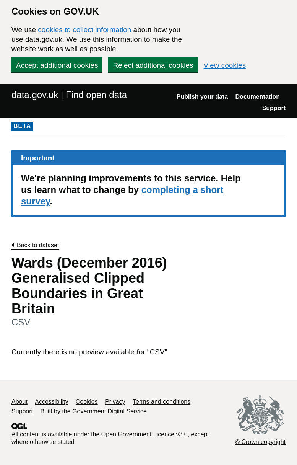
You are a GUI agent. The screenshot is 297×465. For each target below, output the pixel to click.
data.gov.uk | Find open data (69, 95)
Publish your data (202, 96)
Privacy (115, 401)
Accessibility (51, 401)
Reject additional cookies (153, 65)
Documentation (257, 96)
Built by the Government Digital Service (94, 411)
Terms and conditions (161, 401)
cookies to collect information (84, 30)
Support (274, 108)
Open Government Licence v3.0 (144, 434)
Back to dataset (38, 245)
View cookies (225, 65)
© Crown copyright (260, 442)
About (19, 401)
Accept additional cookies (57, 65)
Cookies (87, 401)
